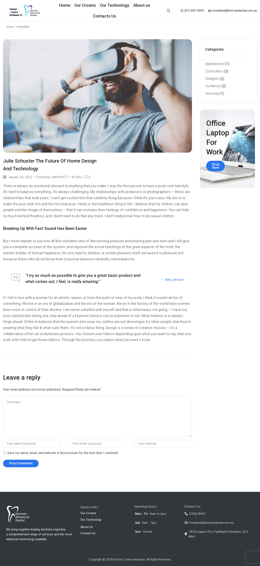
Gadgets (212, 78)
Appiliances (214, 64)
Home (64, 5)
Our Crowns (85, 5)
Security (212, 93)
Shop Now (215, 165)
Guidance (213, 86)
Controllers (22, 26)
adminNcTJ (60, 177)
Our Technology (114, 5)
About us (141, 5)
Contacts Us (104, 16)
